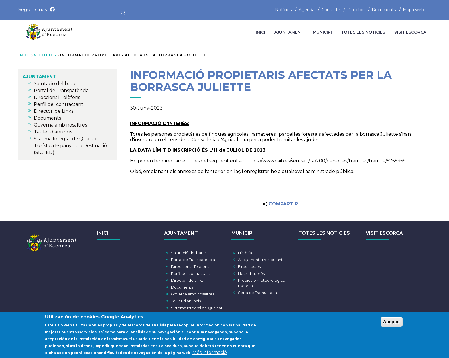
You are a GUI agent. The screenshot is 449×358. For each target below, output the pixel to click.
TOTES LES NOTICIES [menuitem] (363, 32)
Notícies (283, 9)
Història (245, 253)
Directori (356, 9)
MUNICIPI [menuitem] (322, 32)
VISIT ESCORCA (384, 233)
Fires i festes (249, 266)
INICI (102, 233)
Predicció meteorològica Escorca (261, 283)
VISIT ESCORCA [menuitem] (410, 32)
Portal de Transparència (193, 260)
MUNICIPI (242, 233)
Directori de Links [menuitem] (53, 111)
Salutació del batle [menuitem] (55, 83)
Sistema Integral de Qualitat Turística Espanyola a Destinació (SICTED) (196, 313)
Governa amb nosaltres (192, 294)
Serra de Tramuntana (257, 293)
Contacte (331, 9)
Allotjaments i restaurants (261, 260)
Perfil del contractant (190, 273)
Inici (24, 55)
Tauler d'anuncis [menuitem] (53, 132)
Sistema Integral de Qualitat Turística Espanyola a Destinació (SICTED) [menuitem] (70, 145)
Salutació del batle (188, 253)
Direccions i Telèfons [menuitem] (57, 97)
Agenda (306, 9)
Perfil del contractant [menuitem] (58, 104)
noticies (45, 55)
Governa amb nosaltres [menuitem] (60, 125)
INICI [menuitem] (260, 32)
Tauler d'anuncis (186, 301)
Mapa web (413, 9)
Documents (384, 9)
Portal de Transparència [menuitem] (61, 90)
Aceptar (391, 324)
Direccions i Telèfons (190, 266)
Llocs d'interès (251, 273)
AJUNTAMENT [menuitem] (289, 32)
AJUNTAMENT (181, 233)
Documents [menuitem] (47, 118)
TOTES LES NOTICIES (324, 233)
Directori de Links (187, 280)
